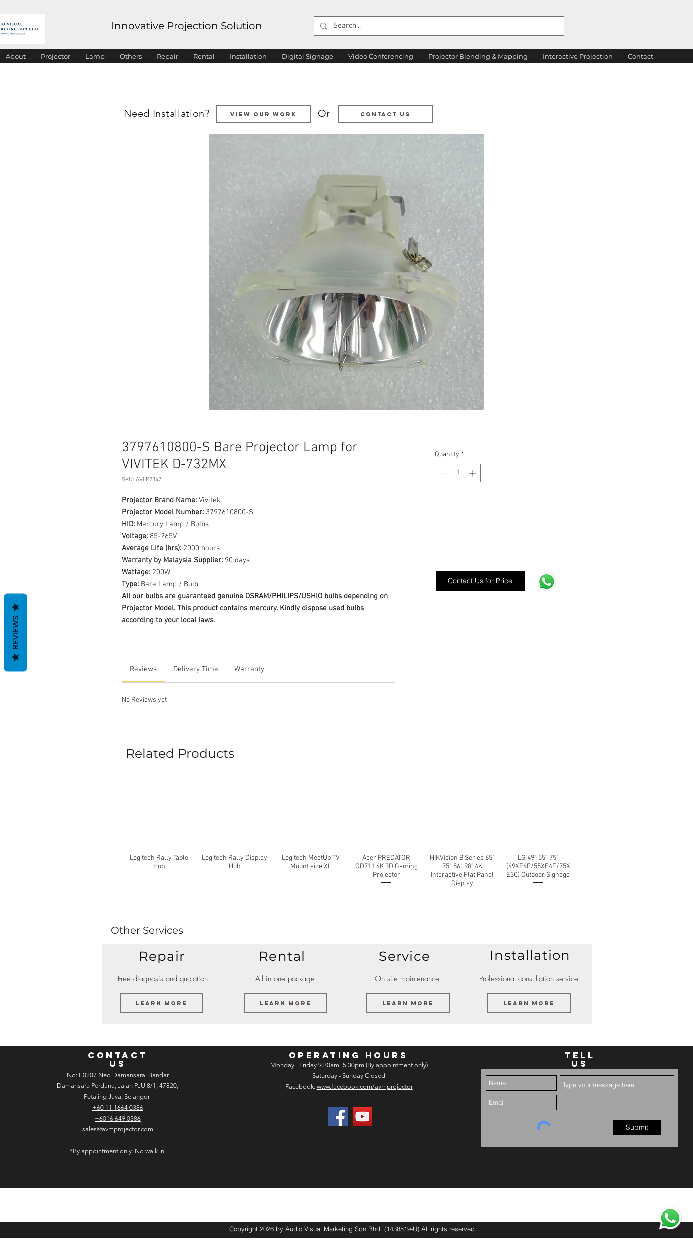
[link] (143, 669)
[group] (349, 841)
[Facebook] (338, 1116)
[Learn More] (161, 1003)
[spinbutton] (458, 473)
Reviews (15, 632)
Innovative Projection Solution (186, 26)
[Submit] (637, 1127)
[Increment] (473, 473)
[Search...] (438, 26)
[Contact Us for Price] (480, 581)
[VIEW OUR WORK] (263, 114)
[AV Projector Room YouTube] (362, 1116)
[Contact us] (385, 114)
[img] (33, 1205)
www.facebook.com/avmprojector (365, 1086)
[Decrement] (442, 473)
